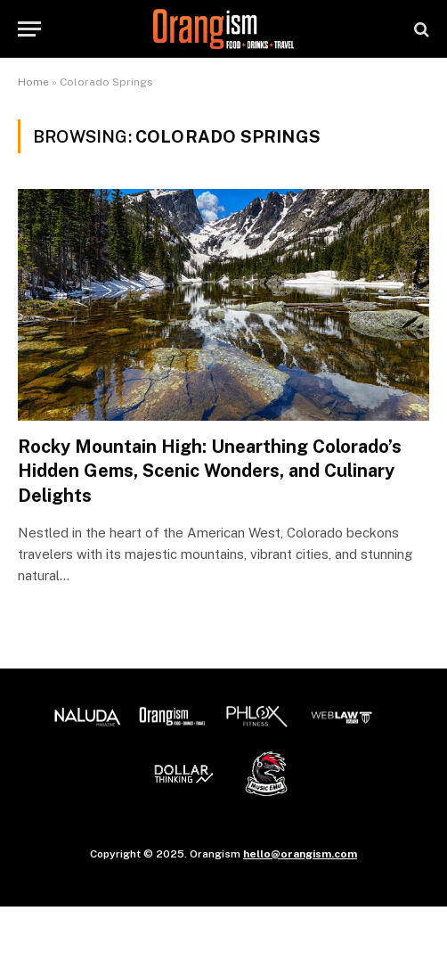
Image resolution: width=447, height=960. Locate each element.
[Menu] (29, 29)
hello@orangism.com (300, 854)
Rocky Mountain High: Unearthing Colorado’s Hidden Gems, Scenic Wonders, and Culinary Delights (210, 470)
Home (33, 82)
